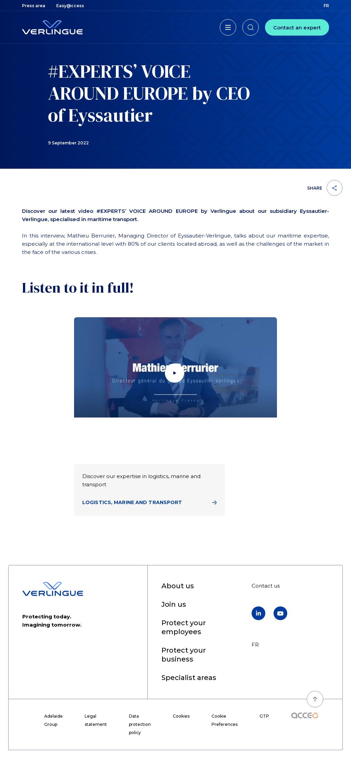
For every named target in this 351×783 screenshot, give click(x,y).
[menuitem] (33, 5)
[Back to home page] (52, 27)
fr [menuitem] (326, 5)
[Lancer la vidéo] (175, 374)
